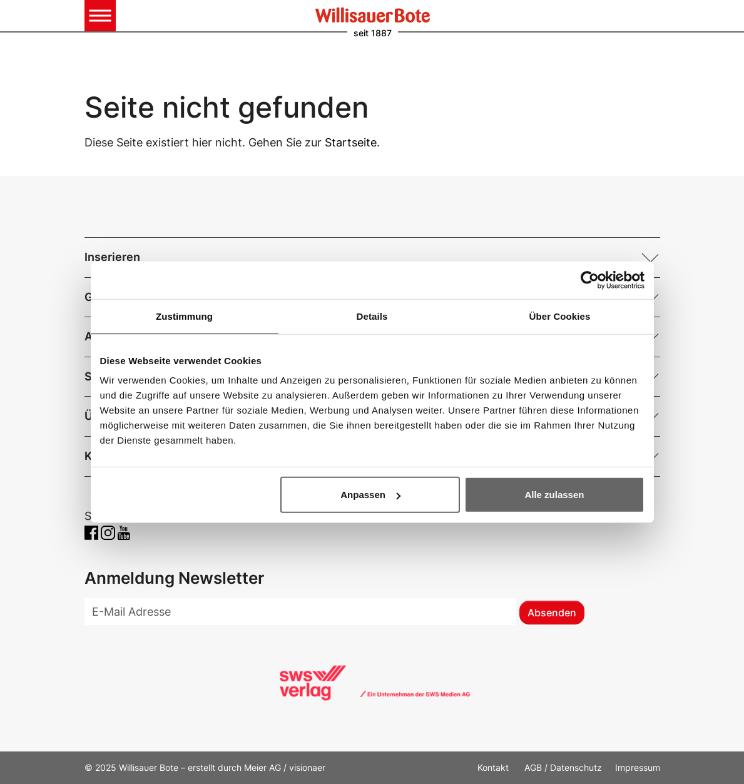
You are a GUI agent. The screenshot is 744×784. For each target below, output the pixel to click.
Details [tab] (372, 315)
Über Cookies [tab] (560, 315)
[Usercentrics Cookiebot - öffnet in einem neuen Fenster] (590, 279)
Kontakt (494, 767)
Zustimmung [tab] (184, 315)
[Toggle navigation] (100, 15)
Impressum (637, 767)
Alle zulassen (554, 494)
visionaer (307, 767)
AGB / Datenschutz (563, 767)
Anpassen (370, 494)
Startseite (351, 142)
